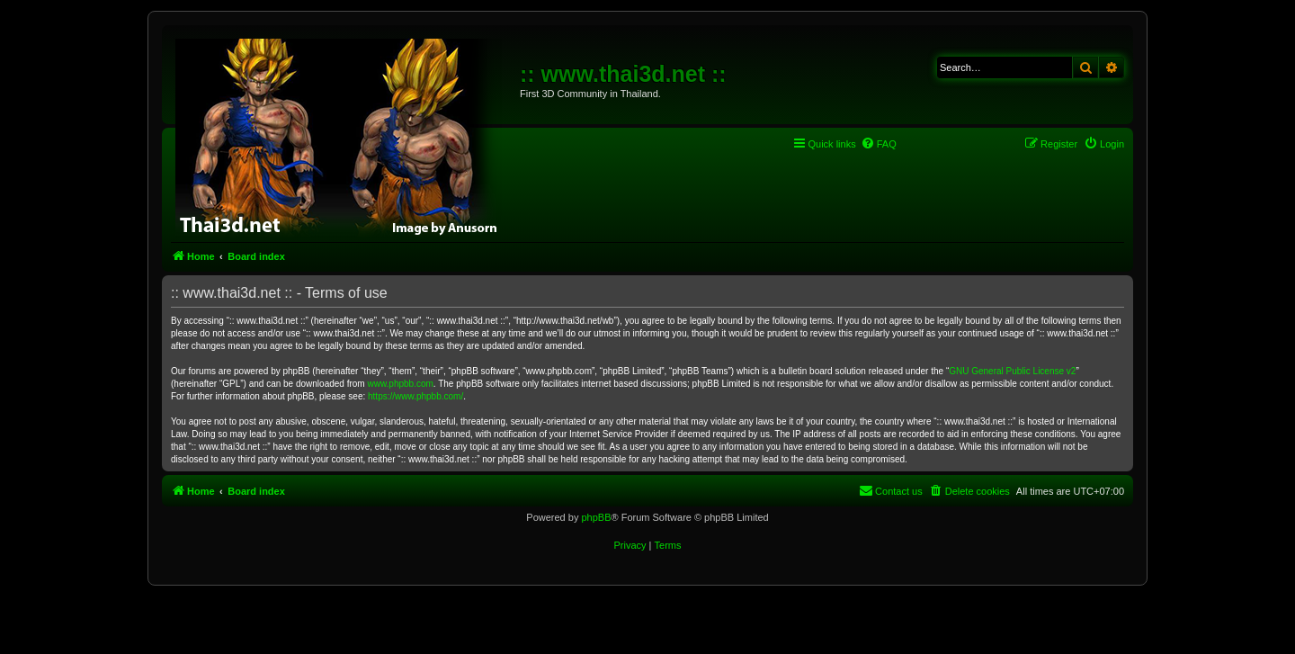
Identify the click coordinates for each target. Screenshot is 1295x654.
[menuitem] (879, 144)
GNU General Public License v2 (1012, 371)
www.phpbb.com (400, 384)
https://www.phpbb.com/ (415, 396)
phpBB (596, 517)
